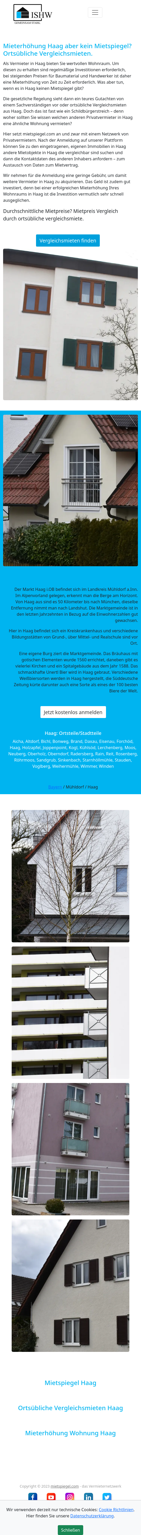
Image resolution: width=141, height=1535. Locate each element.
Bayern (55, 787)
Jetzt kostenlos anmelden (73, 711)
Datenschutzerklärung (92, 1516)
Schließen (70, 1530)
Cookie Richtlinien (116, 1509)
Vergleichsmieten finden (68, 240)
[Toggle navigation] (95, 12)
